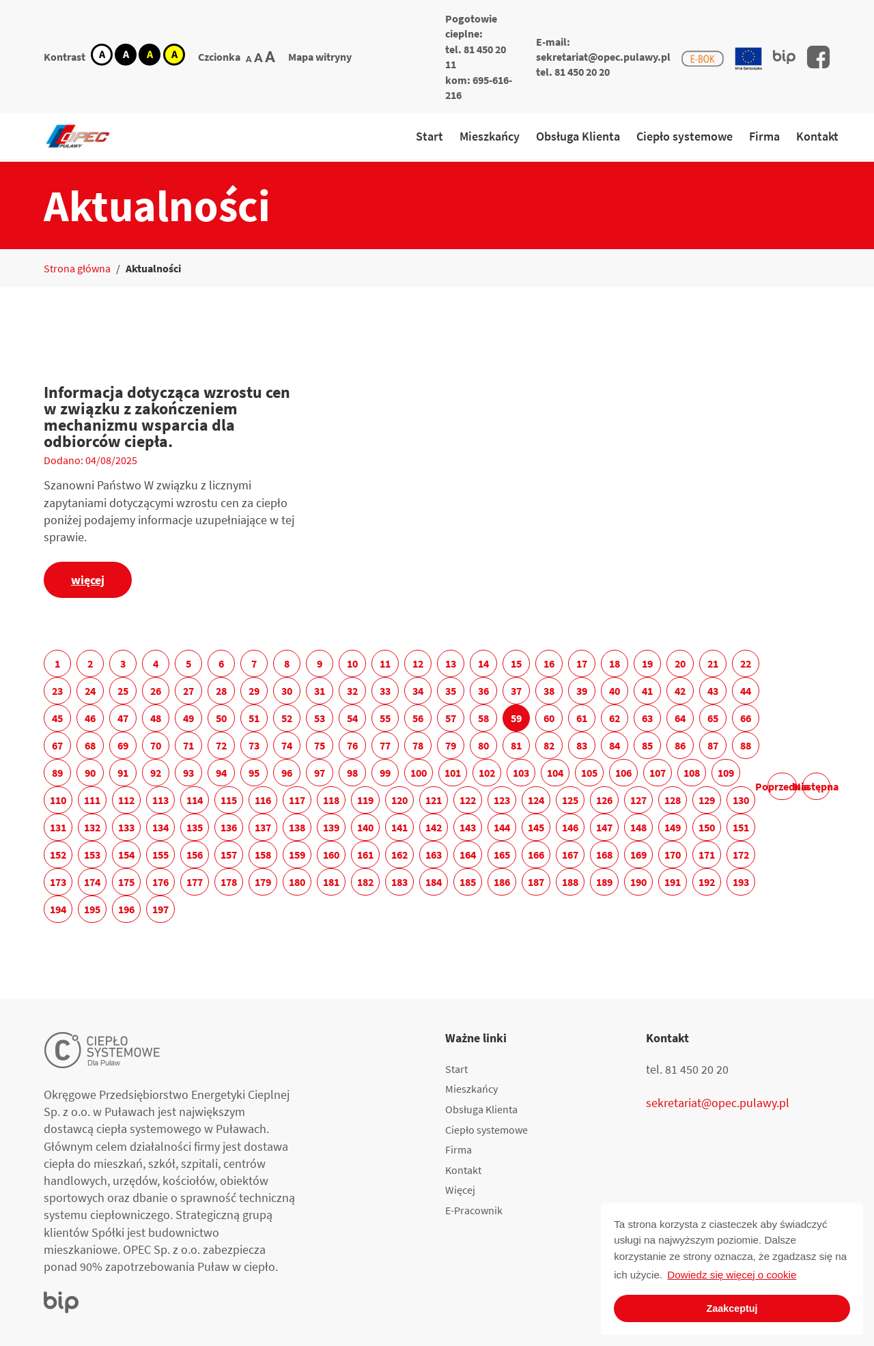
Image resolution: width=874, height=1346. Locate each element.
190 (638, 882)
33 (385, 691)
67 (57, 745)
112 (126, 800)
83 (581, 745)
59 (516, 718)
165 (502, 854)
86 (680, 745)
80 (483, 745)
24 (90, 691)
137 (263, 827)
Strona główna (77, 268)
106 (623, 772)
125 (570, 800)
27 (188, 691)
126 (604, 800)
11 (385, 663)
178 (229, 882)
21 (712, 663)
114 (194, 800)
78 (417, 745)
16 (549, 663)
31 (319, 691)
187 (536, 882)
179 (263, 882)
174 (92, 882)
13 (450, 663)
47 (122, 718)
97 (319, 772)
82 (549, 745)
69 (122, 745)
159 (297, 854)
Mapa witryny (320, 56)
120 (399, 800)
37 (516, 691)
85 (647, 745)
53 (319, 718)
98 (352, 772)
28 (221, 691)
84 (614, 745)
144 (502, 827)
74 (286, 745)
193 (741, 882)
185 (468, 882)
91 (122, 772)
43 (712, 691)
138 (297, 827)
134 (160, 827)
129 (707, 800)
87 (712, 745)
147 (604, 827)
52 (286, 718)
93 (188, 772)
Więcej (460, 1190)
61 (581, 718)
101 (453, 772)
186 (502, 882)
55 (385, 718)
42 (680, 691)
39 (581, 691)
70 (155, 745)
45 (57, 718)
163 (433, 854)
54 (352, 718)
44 (745, 691)
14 (483, 663)
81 (516, 745)
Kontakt (817, 136)
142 (433, 827)
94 (221, 772)
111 (92, 800)
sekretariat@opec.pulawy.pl (603, 56)
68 (90, 745)
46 (90, 718)
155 (160, 854)
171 (707, 854)
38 (549, 691)
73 (254, 745)
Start (429, 136)
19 (647, 663)
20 (680, 663)
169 (638, 854)
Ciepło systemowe (684, 136)
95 (254, 772)
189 (604, 882)
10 (352, 663)
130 (741, 800)
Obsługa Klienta (578, 136)
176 (160, 882)
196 (126, 909)
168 (604, 854)
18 (614, 663)
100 (418, 772)
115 (229, 800)
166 (536, 854)
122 (468, 800)
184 (433, 882)
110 (58, 800)
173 (58, 882)
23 (57, 691)
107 (657, 772)
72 (221, 745)
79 (450, 745)
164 (468, 854)
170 (672, 854)
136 (229, 827)
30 (286, 691)
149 (672, 827)
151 (741, 827)
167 (570, 854)
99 (385, 772)
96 (286, 772)
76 (352, 745)
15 (516, 663)
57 (450, 718)
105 (589, 772)
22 (745, 663)
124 (536, 800)
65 (712, 718)
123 (502, 800)
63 (647, 718)
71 (188, 745)
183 (399, 882)
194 (58, 909)
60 (549, 718)
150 (707, 827)
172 (741, 854)
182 (365, 882)
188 (570, 882)
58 (483, 718)
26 (155, 691)
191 (672, 882)
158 (263, 854)
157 (229, 854)
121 (433, 800)
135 (194, 827)
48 (155, 718)
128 (672, 800)
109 (726, 772)
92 (155, 772)
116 (263, 800)
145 (536, 827)
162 (399, 854)
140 (365, 827)
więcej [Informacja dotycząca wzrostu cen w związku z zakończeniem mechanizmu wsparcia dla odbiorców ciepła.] (87, 580)
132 (92, 827)
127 (638, 800)
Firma (764, 136)
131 (58, 827)
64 (680, 718)
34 (417, 691)
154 (126, 854)
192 (707, 882)
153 (92, 854)
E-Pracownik (474, 1210)
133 (126, 827)
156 (194, 854)
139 (331, 827)
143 (468, 827)
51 (254, 718)
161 (365, 854)
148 (638, 827)
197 (160, 909)
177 (194, 882)
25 (122, 691)
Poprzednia (782, 786)
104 (555, 772)
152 (58, 854)
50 (221, 718)
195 (92, 909)
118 (331, 800)
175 (126, 882)
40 (614, 691)
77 (385, 745)
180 (297, 882)
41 (647, 691)
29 (254, 691)
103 (521, 772)
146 (570, 827)
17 (581, 663)
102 (487, 772)
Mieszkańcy (490, 136)
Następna (816, 786)
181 (331, 882)
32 (352, 691)
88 (745, 745)
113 (160, 800)
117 (297, 800)
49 (188, 718)
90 (90, 772)
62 (614, 718)
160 (331, 854)
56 (417, 718)
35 (450, 691)
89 (57, 772)
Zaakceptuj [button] (731, 1308)
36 (483, 691)
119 (365, 800)
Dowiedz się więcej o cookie (731, 1274)
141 (399, 827)
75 (319, 745)
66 (745, 718)
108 (691, 772)
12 (417, 663)
